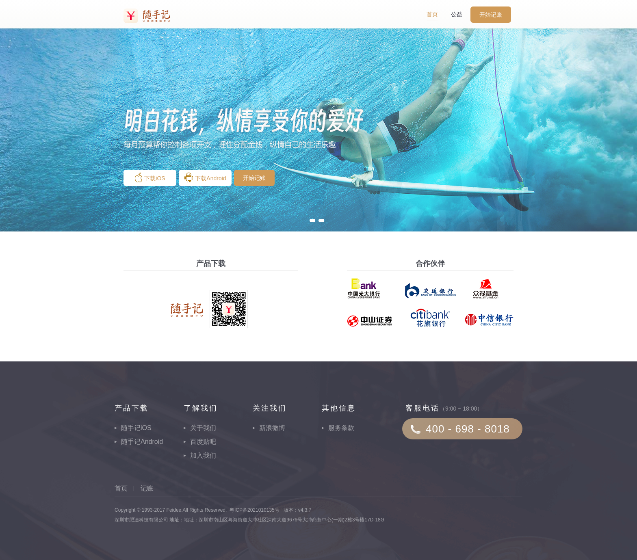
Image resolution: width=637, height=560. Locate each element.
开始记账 (490, 14)
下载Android (205, 177)
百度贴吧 (203, 441)
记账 (147, 488)
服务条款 (341, 427)
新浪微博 (272, 427)
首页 (432, 14)
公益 (456, 14)
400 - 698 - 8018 (468, 429)
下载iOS (149, 177)
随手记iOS (136, 427)
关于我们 (203, 427)
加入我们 (203, 455)
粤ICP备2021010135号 (255, 510)
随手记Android (142, 441)
